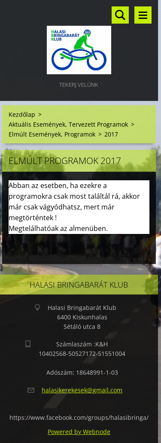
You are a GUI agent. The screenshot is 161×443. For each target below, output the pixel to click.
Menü (143, 15)
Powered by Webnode (79, 432)
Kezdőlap (22, 114)
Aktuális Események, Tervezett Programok (68, 124)
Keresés (120, 15)
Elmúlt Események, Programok (52, 134)
